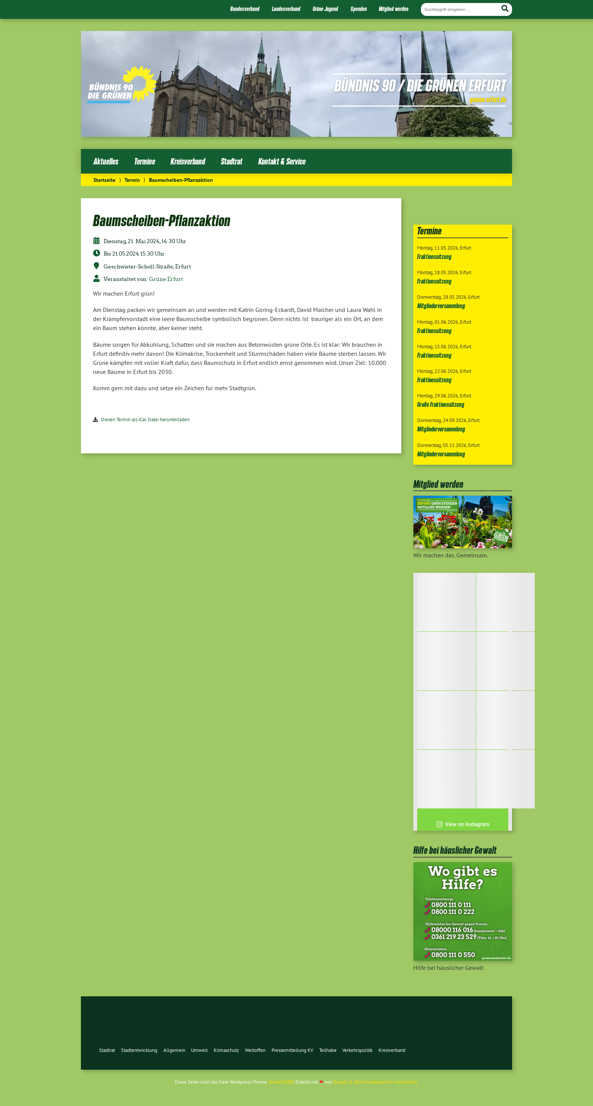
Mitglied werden (393, 8)
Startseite (104, 179)
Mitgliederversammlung (441, 305)
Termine (144, 161)
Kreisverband (188, 161)
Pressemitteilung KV (292, 1050)
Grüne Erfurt (166, 279)
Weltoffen (255, 1050)
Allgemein (174, 1050)
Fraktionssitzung (434, 256)
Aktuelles (105, 161)
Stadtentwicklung (139, 1050)
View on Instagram (462, 824)
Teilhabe (328, 1050)
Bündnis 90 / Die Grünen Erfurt (420, 85)
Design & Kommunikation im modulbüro (375, 1082)
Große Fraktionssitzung (440, 404)
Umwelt (199, 1050)
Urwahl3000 (280, 1082)
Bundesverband (244, 8)
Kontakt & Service (282, 161)
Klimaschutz (226, 1050)
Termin (132, 179)
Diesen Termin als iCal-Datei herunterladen (145, 419)
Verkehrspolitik (357, 1050)
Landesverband (286, 8)
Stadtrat (231, 161)
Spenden (359, 8)
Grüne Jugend (325, 8)
